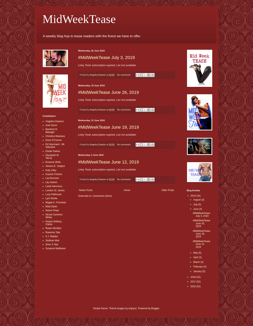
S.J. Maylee (51, 236)
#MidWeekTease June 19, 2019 (108, 127)
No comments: (124, 75)
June (196, 209)
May (195, 252)
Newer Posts (86, 190)
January (197, 271)
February (198, 266)
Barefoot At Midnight (51, 130)
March (197, 262)
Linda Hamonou (53, 186)
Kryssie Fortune (53, 174)
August (197, 199)
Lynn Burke (51, 198)
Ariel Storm (51, 125)
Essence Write (53, 162)
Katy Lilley (50, 170)
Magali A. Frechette (55, 202)
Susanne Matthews (55, 248)
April (196, 257)
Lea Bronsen (52, 178)
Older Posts (167, 190)
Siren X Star (51, 244)
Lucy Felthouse (53, 194)
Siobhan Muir (52, 240)
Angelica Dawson (54, 121)
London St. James (55, 190)
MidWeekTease (79, 19)
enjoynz (132, 308)
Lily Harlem (51, 182)
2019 (193, 195)
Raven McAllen (53, 228)
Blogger (155, 308)
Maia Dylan (51, 206)
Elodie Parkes (52, 151)
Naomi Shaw (52, 210)
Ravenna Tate (52, 232)
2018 (193, 277)
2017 (193, 281)
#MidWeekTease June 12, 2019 (108, 162)
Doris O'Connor (53, 140)
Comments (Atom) (102, 196)
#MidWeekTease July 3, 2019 (106, 57)
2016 (193, 286)
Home (127, 190)
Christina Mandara (55, 136)
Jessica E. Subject (55, 166)
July (195, 204)
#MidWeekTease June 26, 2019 (108, 92)
